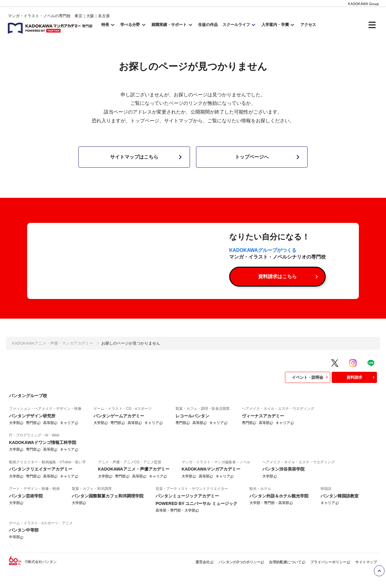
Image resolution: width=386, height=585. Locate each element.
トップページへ (268, 157)
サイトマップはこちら (147, 157)
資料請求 (361, 387)
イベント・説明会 (310, 387)
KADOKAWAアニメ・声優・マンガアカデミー (52, 353)
